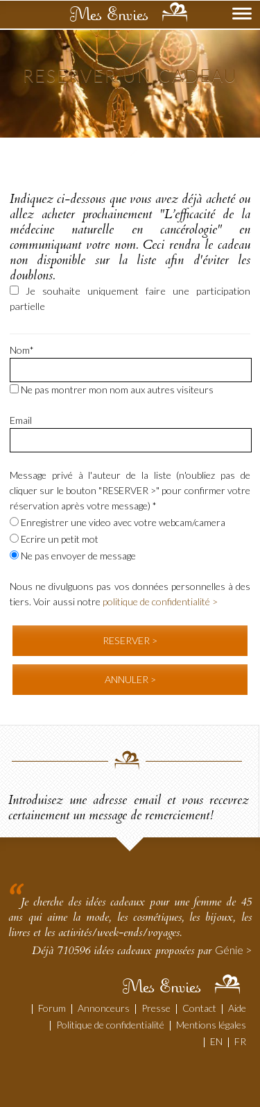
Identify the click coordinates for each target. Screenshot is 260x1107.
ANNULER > (130, 679)
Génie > (233, 949)
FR (240, 1041)
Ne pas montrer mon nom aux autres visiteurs (112, 389)
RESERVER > (130, 640)
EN (216, 1041)
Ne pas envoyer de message (73, 555)
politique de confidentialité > (160, 601)
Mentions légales (211, 1025)
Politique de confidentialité (110, 1025)
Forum (52, 1008)
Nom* (22, 350)
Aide (237, 1008)
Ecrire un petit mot (54, 539)
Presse (156, 1008)
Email (21, 420)
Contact (199, 1008)
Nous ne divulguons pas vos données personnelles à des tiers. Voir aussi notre (130, 593)
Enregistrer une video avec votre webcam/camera (117, 522)
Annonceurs (104, 1008)
